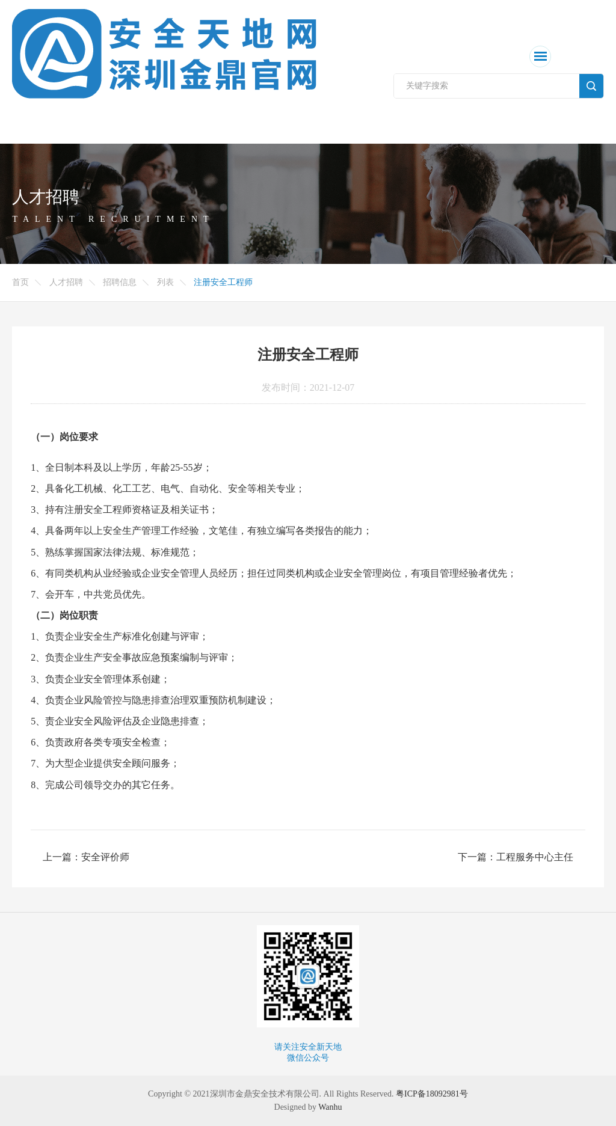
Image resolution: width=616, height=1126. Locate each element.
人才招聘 (66, 282)
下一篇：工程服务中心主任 (515, 857)
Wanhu (330, 1107)
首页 (20, 282)
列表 (165, 282)
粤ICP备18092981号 (432, 1093)
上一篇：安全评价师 (86, 857)
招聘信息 (120, 282)
